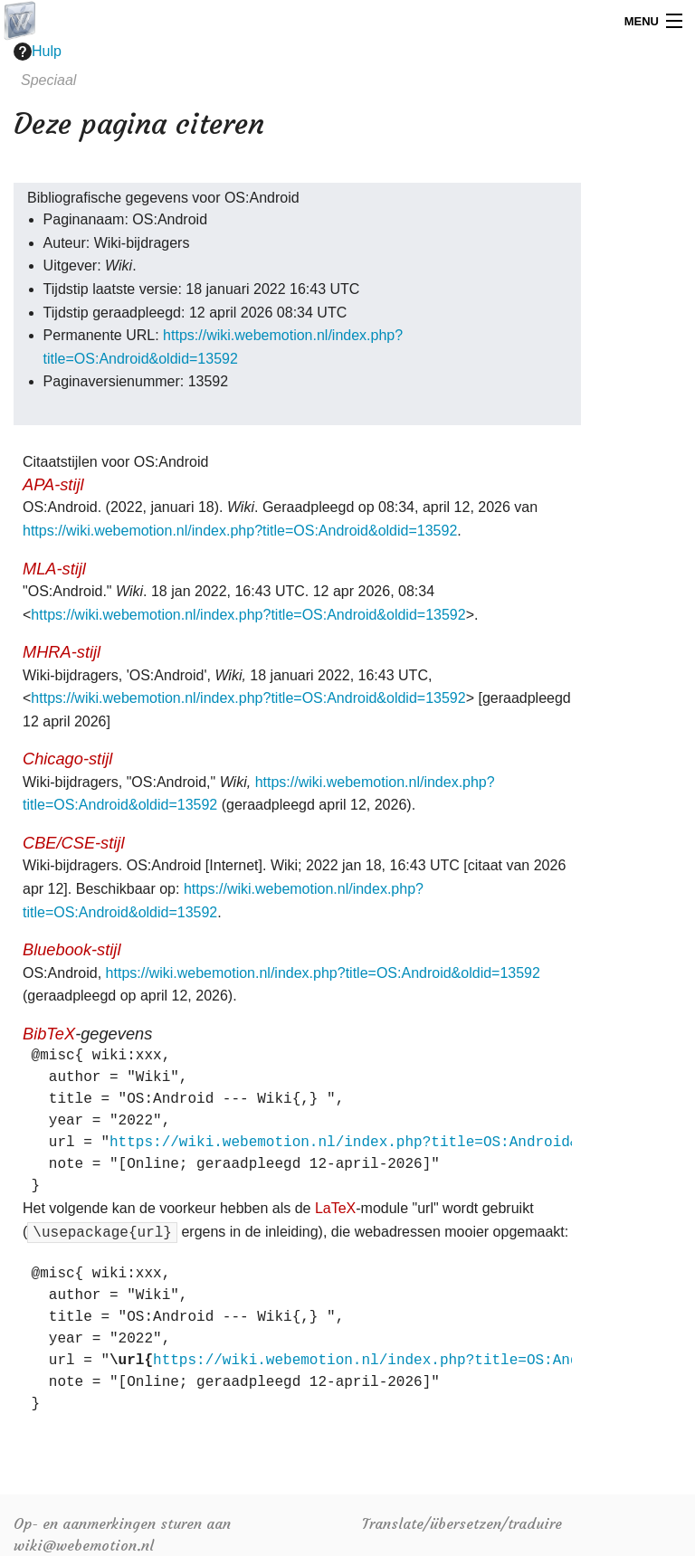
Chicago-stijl (67, 758)
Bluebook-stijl (71, 949)
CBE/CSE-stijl (73, 842)
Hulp (38, 52)
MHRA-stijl (61, 651)
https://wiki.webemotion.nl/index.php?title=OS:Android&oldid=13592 (240, 530)
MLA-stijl (54, 568)
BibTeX (49, 1033)
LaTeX (335, 1208)
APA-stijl (53, 484)
